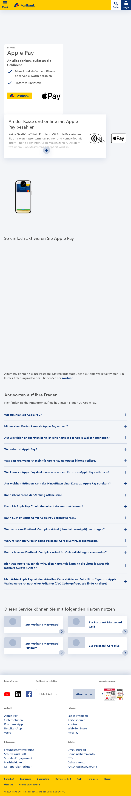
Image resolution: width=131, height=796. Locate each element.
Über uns (8, 784)
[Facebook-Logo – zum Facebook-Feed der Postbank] (29, 694)
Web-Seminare (77, 728)
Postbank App (13, 724)
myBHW (73, 732)
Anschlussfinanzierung (82, 766)
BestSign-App (13, 728)
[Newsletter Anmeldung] (54, 694)
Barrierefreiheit (63, 779)
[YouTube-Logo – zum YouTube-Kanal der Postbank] (7, 694)
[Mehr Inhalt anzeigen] (46, 150)
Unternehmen (13, 720)
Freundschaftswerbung (19, 749)
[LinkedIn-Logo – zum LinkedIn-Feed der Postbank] (18, 694)
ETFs (70, 758)
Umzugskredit (77, 749)
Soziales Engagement (18, 758)
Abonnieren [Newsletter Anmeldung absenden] (84, 694)
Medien (107, 779)
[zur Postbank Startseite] (57, 5)
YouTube (67, 378)
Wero (8, 732)
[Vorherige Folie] (103, 694)
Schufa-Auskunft (15, 754)
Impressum (25, 779)
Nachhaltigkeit (14, 762)
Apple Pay (11, 715)
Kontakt (73, 724)
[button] (5, 3)
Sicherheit (9, 779)
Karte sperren (77, 720)
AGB (79, 779)
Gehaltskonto (77, 762)
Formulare (92, 779)
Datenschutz (43, 779)
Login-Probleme (78, 715)
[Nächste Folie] (123, 694)
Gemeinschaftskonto (81, 754)
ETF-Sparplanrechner (18, 766)
